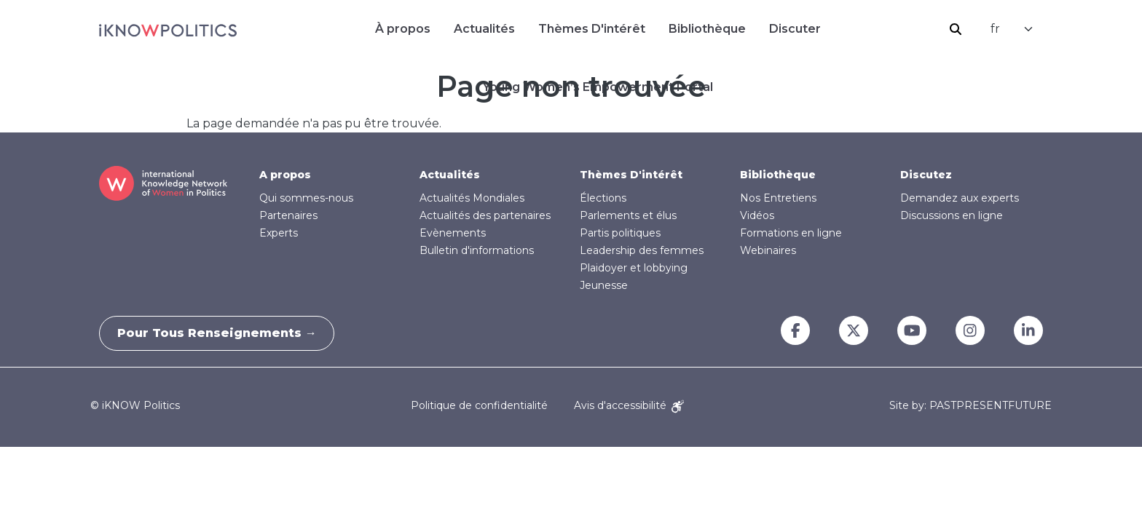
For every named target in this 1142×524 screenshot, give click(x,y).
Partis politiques (620, 232)
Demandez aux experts (959, 198)
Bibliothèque (707, 29)
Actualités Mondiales (472, 198)
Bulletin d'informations (477, 250)
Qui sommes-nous (306, 198)
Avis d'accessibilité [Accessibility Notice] (629, 405)
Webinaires (768, 250)
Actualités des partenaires (485, 215)
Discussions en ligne (951, 215)
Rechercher (955, 29)
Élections (603, 198)
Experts (278, 232)
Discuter (795, 29)
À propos (402, 29)
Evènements (453, 232)
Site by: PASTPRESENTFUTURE (970, 406)
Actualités (484, 29)
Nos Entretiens (778, 198)
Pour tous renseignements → (221, 333)
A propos (285, 174)
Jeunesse (604, 285)
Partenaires (288, 215)
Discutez (926, 174)
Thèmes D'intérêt (591, 29)
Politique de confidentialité (479, 405)
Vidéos (757, 215)
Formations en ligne (791, 232)
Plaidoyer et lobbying (634, 267)
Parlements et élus (628, 215)
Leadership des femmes (642, 250)
